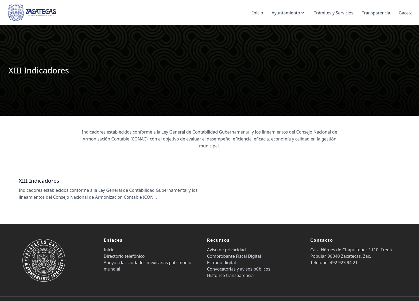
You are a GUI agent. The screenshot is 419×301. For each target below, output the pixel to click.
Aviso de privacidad (226, 250)
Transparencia (376, 13)
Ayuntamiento (288, 13)
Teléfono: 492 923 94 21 (334, 262)
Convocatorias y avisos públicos (238, 269)
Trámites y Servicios (333, 13)
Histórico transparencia (230, 275)
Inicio (257, 13)
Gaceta (406, 13)
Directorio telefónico (124, 256)
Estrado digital (221, 262)
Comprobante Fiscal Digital (234, 256)
